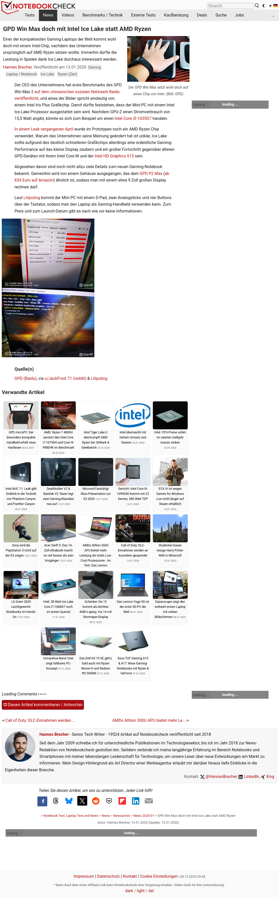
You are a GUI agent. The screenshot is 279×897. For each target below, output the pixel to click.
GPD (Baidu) (25, 378)
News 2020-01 (143, 816)
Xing (267, 776)
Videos (68, 15)
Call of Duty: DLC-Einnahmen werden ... (38, 720)
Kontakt (130, 876)
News (48, 15)
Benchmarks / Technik (102, 15)
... (273, 15)
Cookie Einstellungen (159, 876)
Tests (30, 15)
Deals (202, 15)
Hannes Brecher (17, 67)
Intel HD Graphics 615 (114, 156)
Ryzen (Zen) (67, 74)
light (141, 890)
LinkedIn (249, 776)
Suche (221, 15)
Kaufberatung (176, 15)
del (151, 890)
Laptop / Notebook (21, 74)
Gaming (94, 67)
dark (129, 890)
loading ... (201, 105)
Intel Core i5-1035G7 (132, 118)
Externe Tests (143, 15)
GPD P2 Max (151, 173)
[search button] (257, 5)
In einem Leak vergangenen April (43, 129)
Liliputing (31, 197)
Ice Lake (47, 74)
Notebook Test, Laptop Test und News (70, 816)
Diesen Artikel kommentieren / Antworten (42, 704)
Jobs (239, 15)
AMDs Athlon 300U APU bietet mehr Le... (150, 720)
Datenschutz (108, 876)
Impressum (84, 876)
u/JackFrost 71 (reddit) (65, 378)
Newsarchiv (121, 816)
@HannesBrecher (218, 776)
